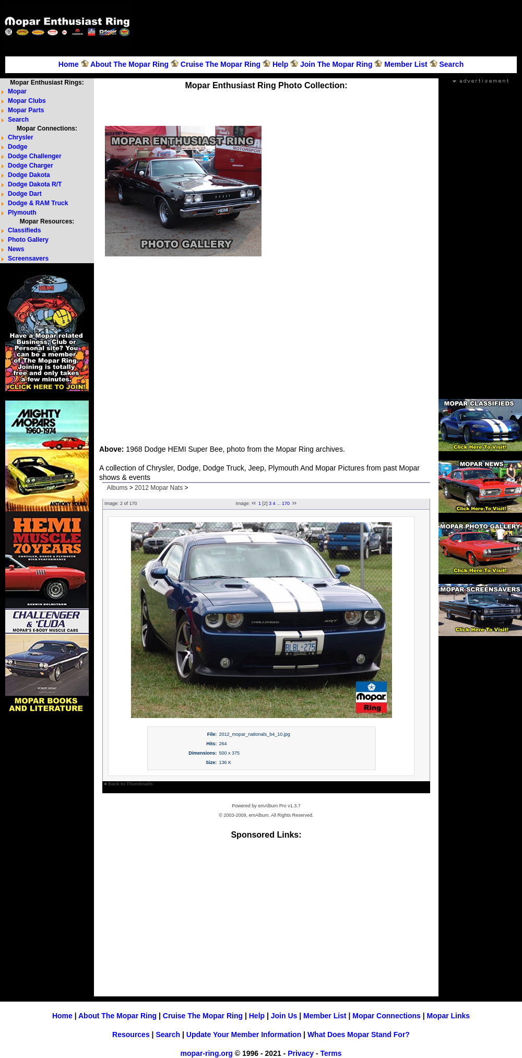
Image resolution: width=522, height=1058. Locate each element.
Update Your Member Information (243, 1034)
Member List (405, 64)
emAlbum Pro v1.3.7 (279, 805)
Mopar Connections (386, 1016)
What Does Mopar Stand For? (358, 1034)
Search (451, 64)
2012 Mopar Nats (159, 487)
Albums (116, 487)
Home (68, 64)
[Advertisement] (346, 281)
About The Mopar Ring (129, 64)
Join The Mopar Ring (336, 64)
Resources (131, 1034)
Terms (330, 1053)
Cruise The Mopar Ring (220, 64)
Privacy (301, 1053)
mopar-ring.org (207, 1053)
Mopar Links (448, 1016)
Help (280, 64)
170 (286, 503)
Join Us (284, 1016)
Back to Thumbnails (130, 783)
